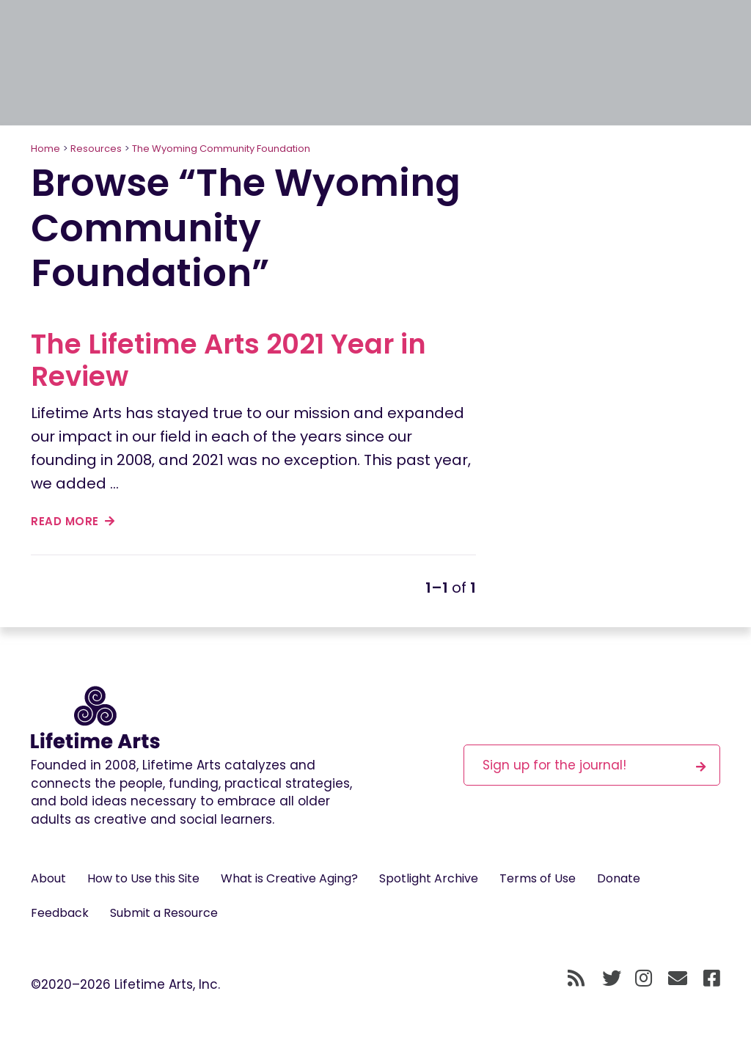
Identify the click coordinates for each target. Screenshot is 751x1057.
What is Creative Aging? (289, 878)
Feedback (60, 912)
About (48, 878)
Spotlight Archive (428, 878)
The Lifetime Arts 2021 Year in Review (228, 360)
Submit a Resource (164, 912)
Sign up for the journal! (594, 765)
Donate (618, 878)
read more (73, 521)
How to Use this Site (143, 878)
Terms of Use (537, 878)
